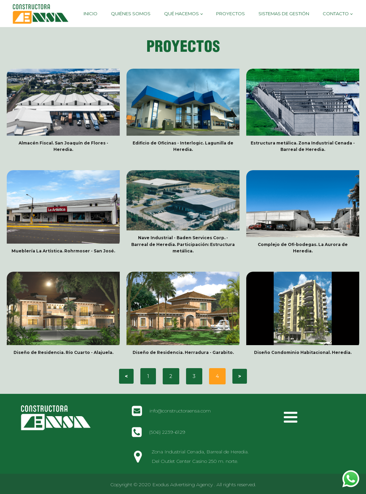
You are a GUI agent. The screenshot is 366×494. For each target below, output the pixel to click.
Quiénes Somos (131, 13)
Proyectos (230, 13)
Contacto (336, 13)
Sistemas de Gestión (283, 13)
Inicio (90, 13)
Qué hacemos (181, 13)
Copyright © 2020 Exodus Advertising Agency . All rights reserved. (183, 484)
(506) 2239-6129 (167, 432)
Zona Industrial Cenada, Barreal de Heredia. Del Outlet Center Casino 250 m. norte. (200, 456)
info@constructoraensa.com (180, 411)
